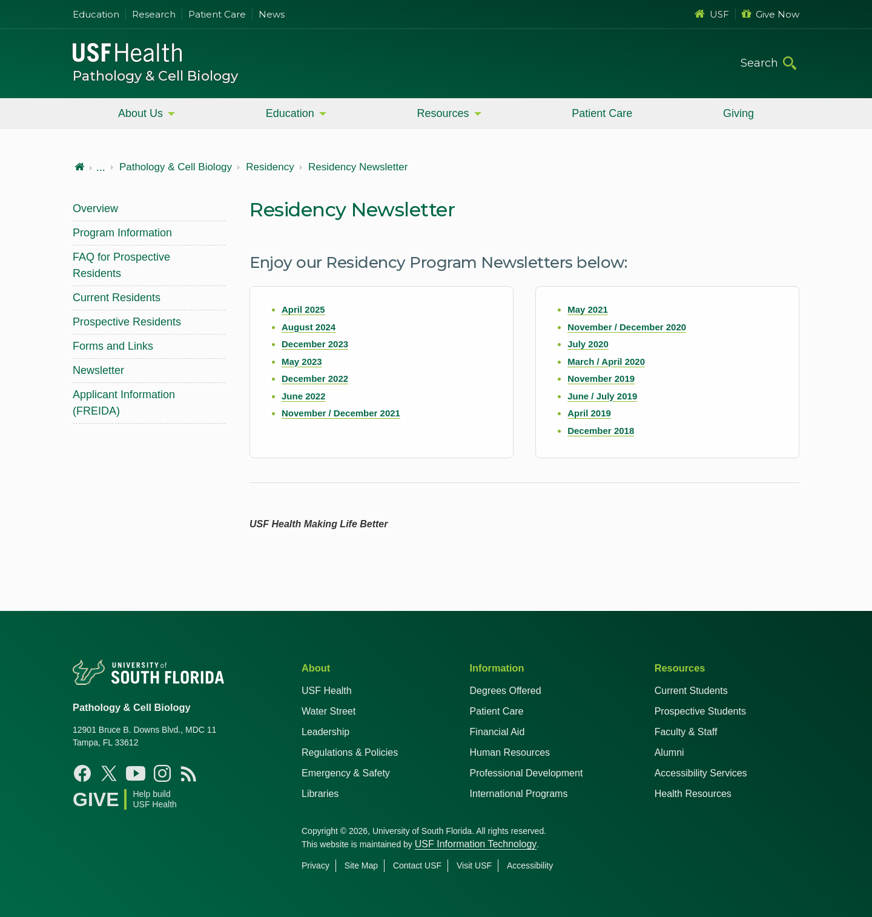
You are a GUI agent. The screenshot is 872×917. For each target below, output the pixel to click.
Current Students (691, 690)
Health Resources (693, 794)
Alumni (669, 752)
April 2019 (589, 413)
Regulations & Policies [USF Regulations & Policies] (350, 752)
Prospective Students (700, 711)
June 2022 (304, 396)
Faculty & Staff (686, 732)
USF (712, 14)
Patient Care (217, 14)
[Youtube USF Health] (135, 773)
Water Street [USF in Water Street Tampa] (328, 711)
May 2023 (302, 361)
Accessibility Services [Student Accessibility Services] (701, 773)
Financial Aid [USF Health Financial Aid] (497, 732)
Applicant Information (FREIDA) (124, 402)
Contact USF (417, 865)
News (272, 14)
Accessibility (530, 865)
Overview (95, 208)
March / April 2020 (606, 361)
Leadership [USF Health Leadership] (325, 732)
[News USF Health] (189, 773)
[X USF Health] (109, 773)
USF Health (327, 690)
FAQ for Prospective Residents (121, 265)
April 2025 (303, 309)
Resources (443, 113)
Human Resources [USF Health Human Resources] (510, 752)
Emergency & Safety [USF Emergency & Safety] (346, 773)
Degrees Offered (505, 690)
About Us (140, 113)
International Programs (519, 794)
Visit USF (474, 865)
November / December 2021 (341, 413)
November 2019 (601, 378)
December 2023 (315, 344)
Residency (270, 167)
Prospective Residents (127, 322)
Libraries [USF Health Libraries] (320, 794)
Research (154, 14)
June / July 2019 (602, 396)
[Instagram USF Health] (162, 773)
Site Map (361, 865)
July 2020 (588, 344)
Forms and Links (113, 346)
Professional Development (526, 773)
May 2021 (587, 309)
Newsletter (98, 370)
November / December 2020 (626, 327)
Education (96, 14)
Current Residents (116, 298)
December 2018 (600, 430)
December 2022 (315, 378)
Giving (738, 113)
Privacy (315, 865)
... (100, 167)
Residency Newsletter (358, 167)
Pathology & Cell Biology (155, 76)
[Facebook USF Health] (82, 773)
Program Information (122, 233)
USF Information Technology (476, 844)
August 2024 (308, 327)
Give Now (770, 14)
